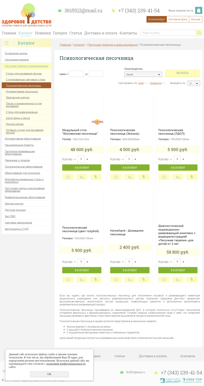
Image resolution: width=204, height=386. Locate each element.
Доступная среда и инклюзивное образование (25, 189)
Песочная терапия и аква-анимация (26, 66)
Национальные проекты (19, 145)
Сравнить (81, 177)
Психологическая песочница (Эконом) (124, 132)
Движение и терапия (17, 160)
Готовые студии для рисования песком (24, 131)
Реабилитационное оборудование (25, 197)
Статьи (75, 33)
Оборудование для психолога (22, 173)
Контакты (128, 33)
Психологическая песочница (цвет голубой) (80, 229)
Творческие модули (17, 97)
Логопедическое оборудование (23, 166)
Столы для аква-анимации (22, 112)
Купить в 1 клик (96, 177)
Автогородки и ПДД (17, 229)
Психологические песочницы (23, 85)
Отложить (67, 177)
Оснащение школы (16, 53)
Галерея (60, 33)
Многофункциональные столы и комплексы (24, 180)
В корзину (82, 167)
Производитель (133, 68)
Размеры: (115, 139)
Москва (195, 19)
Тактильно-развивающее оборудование (20, 152)
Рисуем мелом (15, 124)
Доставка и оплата (100, 33)
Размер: (66, 139)
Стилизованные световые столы (25, 79)
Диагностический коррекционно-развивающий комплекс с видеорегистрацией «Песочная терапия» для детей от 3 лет (177, 235)
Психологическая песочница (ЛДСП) (171, 132)
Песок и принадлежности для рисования (24, 105)
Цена (63, 74)
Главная (9, 33)
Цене (141, 83)
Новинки (43, 33)
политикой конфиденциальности (66, 363)
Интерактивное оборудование (23, 138)
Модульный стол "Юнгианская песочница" (80, 132)
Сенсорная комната (17, 59)
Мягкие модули (14, 203)
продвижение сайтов (192, 382)
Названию (156, 83)
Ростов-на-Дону (178, 19)
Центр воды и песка (18, 118)
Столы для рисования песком (24, 73)
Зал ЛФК (10, 216)
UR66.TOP (192, 379)
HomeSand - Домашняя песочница (127, 232)
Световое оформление (18, 222)
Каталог (26, 33)
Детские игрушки (15, 210)
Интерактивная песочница (22, 91)
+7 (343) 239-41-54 (139, 10)
